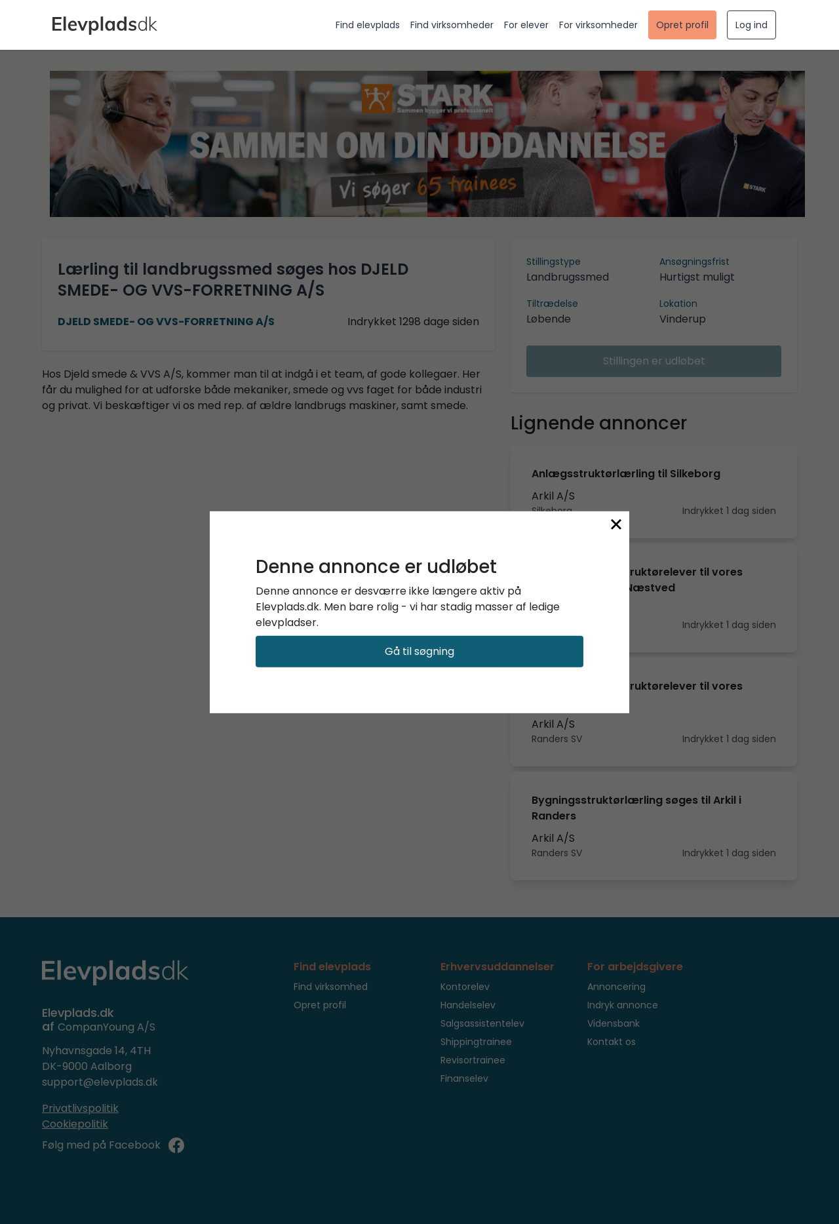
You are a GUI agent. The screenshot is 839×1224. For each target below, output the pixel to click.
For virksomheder (598, 24)
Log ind (751, 24)
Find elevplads (368, 24)
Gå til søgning (419, 651)
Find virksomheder (452, 24)
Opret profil (682, 24)
